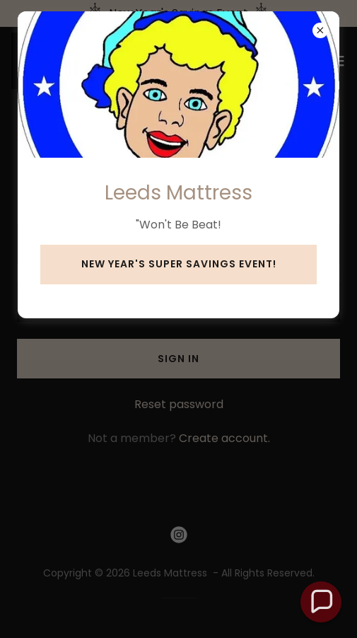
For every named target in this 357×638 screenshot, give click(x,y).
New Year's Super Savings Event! (178, 264)
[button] (320, 601)
